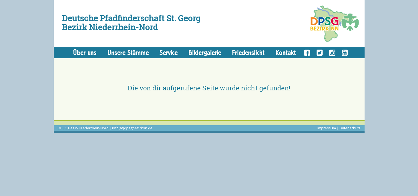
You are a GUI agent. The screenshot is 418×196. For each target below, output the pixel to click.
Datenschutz (349, 127)
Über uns (85, 53)
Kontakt (285, 53)
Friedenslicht (248, 53)
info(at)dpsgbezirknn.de (132, 127)
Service (169, 53)
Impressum (326, 127)
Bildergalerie (204, 53)
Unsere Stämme (128, 53)
